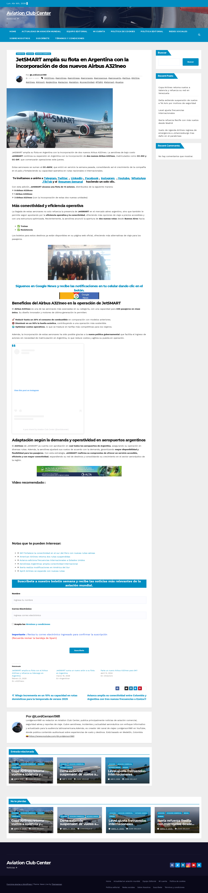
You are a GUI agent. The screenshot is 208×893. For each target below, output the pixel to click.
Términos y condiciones (69, 38)
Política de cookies (123, 31)
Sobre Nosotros (20, 38)
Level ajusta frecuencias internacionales (127, 772)
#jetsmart (109, 82)
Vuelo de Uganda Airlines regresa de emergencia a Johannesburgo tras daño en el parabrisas (178, 133)
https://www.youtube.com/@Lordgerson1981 (51, 736)
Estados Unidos (66, 767)
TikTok (47, 181)
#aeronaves (87, 78)
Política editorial (152, 31)
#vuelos (119, 82)
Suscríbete (42, 38)
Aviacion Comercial (43, 53)
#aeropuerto (114, 78)
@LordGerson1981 (38, 75)
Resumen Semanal (70, 181)
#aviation (74, 82)
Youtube (123, 178)
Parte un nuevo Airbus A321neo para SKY (119, 670)
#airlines (30, 82)
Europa (125, 767)
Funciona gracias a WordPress (19, 884)
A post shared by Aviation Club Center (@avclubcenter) (46, 429)
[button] (199, 35)
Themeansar (57, 884)
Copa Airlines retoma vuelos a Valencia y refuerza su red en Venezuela (174, 90)
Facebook (91, 178)
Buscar (162, 52)
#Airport (40, 82)
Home (13, 31)
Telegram (50, 178)
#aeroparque (100, 78)
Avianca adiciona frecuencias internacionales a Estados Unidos (52, 560)
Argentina (20, 53)
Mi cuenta (99, 31)
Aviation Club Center (29, 13)
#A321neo (49, 78)
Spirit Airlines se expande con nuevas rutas (42, 571)
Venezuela (16, 767)
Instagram (108, 178)
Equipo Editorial (77, 31)
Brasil (186, 813)
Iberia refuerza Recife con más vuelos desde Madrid (174, 824)
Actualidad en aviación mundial (41, 31)
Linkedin (76, 178)
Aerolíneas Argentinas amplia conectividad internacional (49, 564)
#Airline (135, 78)
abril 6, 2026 (20, 829)
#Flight (99, 82)
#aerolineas (74, 78)
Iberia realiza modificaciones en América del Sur (45, 567)
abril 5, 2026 (69, 829)
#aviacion (63, 82)
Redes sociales (178, 31)
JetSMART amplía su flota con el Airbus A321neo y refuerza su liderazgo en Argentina (30, 673)
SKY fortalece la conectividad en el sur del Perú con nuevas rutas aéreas (57, 553)
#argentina (51, 82)
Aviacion (30, 53)
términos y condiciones (38, 624)
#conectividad (87, 82)
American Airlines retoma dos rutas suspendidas (45, 556)
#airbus (126, 78)
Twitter (63, 178)
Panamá (41, 764)
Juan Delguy (33, 779)
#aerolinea (60, 78)
